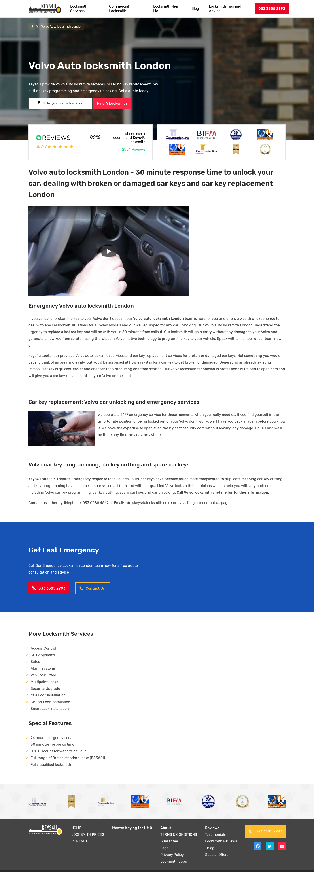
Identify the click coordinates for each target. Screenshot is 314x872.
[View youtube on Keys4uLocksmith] (282, 839)
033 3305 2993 (271, 8)
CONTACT (79, 834)
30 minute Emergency (71, 472)
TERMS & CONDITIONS (178, 828)
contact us (209, 496)
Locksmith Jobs (173, 855)
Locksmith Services (78, 8)
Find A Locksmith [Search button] (112, 103)
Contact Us (92, 581)
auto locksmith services (104, 349)
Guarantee (169, 834)
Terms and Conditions (184, 868)
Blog (195, 8)
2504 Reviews (134, 149)
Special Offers (216, 848)
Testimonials (215, 828)
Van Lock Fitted (43, 668)
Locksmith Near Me (167, 8)
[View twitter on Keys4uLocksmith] (270, 839)
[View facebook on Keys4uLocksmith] (257, 839)
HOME (76, 821)
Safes (35, 655)
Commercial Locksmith (119, 8)
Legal (164, 841)
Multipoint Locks (44, 675)
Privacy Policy (171, 848)
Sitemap (212, 868)
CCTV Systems (43, 648)
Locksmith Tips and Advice (225, 8)
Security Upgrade (45, 682)
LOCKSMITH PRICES (87, 828)
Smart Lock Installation (50, 702)
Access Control (43, 641)
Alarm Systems (43, 662)
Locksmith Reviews (221, 834)
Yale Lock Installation (48, 688)
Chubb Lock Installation (50, 695)
